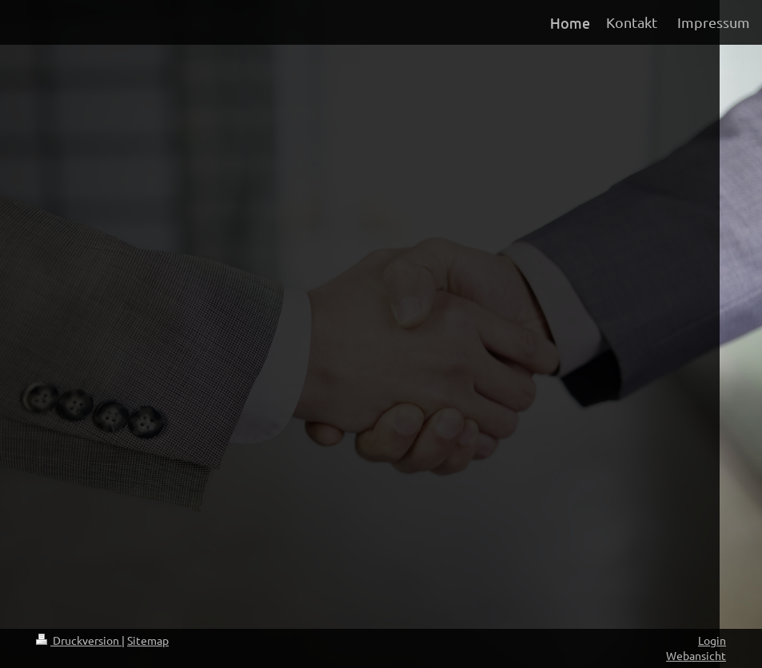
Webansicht (696, 655)
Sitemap (148, 640)
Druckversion (79, 640)
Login (712, 640)
